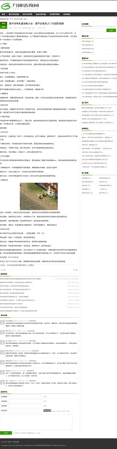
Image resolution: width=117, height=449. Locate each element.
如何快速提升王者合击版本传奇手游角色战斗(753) (98, 115)
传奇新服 (86, 189)
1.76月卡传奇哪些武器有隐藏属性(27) (93, 134)
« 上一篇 (2, 270)
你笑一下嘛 (9, 381)
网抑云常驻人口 (10, 351)
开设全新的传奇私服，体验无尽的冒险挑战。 (14, 307)
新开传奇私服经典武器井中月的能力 (11, 304)
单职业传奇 (87, 193)
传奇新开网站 (55, 14)
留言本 (10, 442)
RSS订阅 (4, 442)
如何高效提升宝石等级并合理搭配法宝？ (97, 89)
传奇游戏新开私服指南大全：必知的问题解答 (14, 297)
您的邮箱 (4, 401)
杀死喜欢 (8, 371)
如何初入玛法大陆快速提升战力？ (94, 71)
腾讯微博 (22, 265)
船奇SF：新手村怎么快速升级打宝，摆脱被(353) (97, 137)
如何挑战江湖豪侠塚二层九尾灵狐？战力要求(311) (98, 122)
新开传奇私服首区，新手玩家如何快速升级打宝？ (16, 289)
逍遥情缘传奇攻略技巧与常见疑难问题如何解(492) (98, 141)
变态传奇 (86, 185)
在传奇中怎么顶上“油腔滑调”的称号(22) (94, 163)
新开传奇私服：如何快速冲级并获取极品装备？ (15, 286)
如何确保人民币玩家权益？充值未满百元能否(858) (98, 111)
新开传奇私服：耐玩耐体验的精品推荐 (12, 293)
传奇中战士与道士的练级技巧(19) (92, 152)
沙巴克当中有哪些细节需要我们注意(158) (95, 159)
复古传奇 (103, 182)
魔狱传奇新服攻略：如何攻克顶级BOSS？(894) (96, 108)
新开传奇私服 (14, 14)
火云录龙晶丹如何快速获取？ (93, 85)
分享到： (3, 265)
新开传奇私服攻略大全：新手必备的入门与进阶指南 (36, 23)
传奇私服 (86, 178)
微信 (32, 265)
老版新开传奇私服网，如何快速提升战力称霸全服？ (16, 282)
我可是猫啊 (9, 321)
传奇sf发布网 (27, 14)
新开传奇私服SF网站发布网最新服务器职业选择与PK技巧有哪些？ (21, 279)
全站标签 (66, 14)
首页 (3, 14)
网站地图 (16, 442)
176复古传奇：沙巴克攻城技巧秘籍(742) (94, 167)
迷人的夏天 (9, 341)
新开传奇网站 (12, 261)
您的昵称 (4, 396)
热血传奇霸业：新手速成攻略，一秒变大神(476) (97, 148)
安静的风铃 (9, 361)
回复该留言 (32, 321)
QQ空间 (9, 265)
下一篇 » (75, 270)
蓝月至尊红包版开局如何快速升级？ (95, 82)
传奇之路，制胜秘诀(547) (90, 145)
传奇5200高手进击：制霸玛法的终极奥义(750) (96, 156)
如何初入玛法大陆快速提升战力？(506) (94, 119)
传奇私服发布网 (105, 185)
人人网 (28, 265)
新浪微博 (15, 265)
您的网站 (4, 406)
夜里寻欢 (8, 331)
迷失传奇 (103, 193)
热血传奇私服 (41, 14)
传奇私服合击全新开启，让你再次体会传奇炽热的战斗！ (18, 300)
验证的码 (4, 410)
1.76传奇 (103, 189)
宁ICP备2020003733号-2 (58, 445)
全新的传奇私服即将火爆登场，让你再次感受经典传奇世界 (18, 311)
